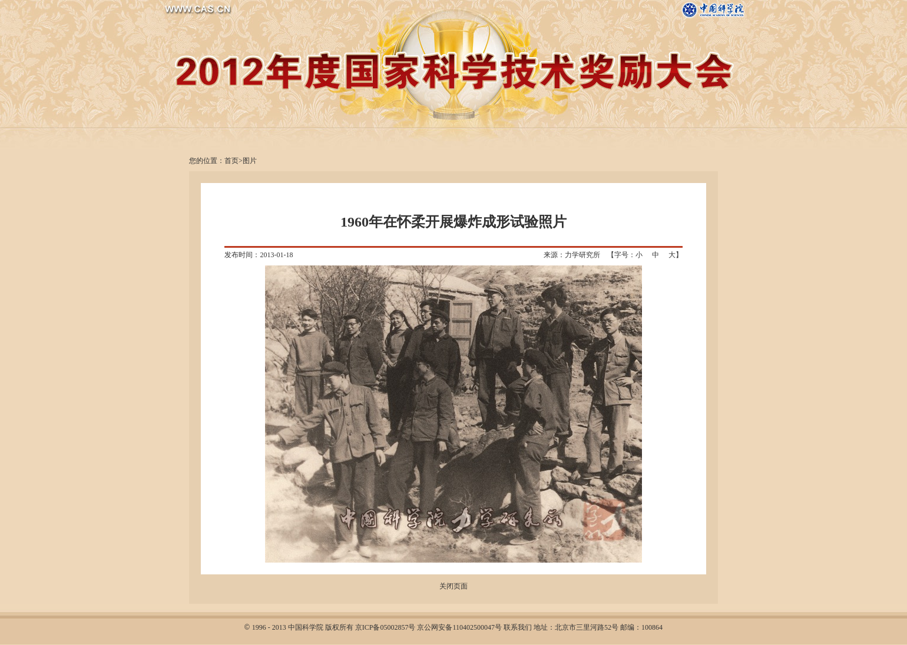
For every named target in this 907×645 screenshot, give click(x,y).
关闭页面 (453, 586)
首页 (231, 161)
